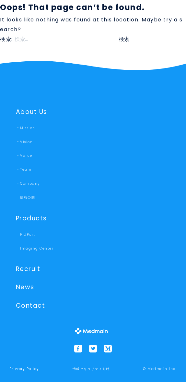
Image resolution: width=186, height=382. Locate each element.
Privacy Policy (24, 368)
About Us (31, 111)
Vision (26, 142)
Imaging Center (36, 248)
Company (30, 183)
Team (25, 169)
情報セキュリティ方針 (91, 368)
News (25, 287)
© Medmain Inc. (160, 368)
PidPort (27, 234)
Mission (27, 128)
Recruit (28, 269)
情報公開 (27, 197)
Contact (30, 305)
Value (26, 155)
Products (31, 218)
